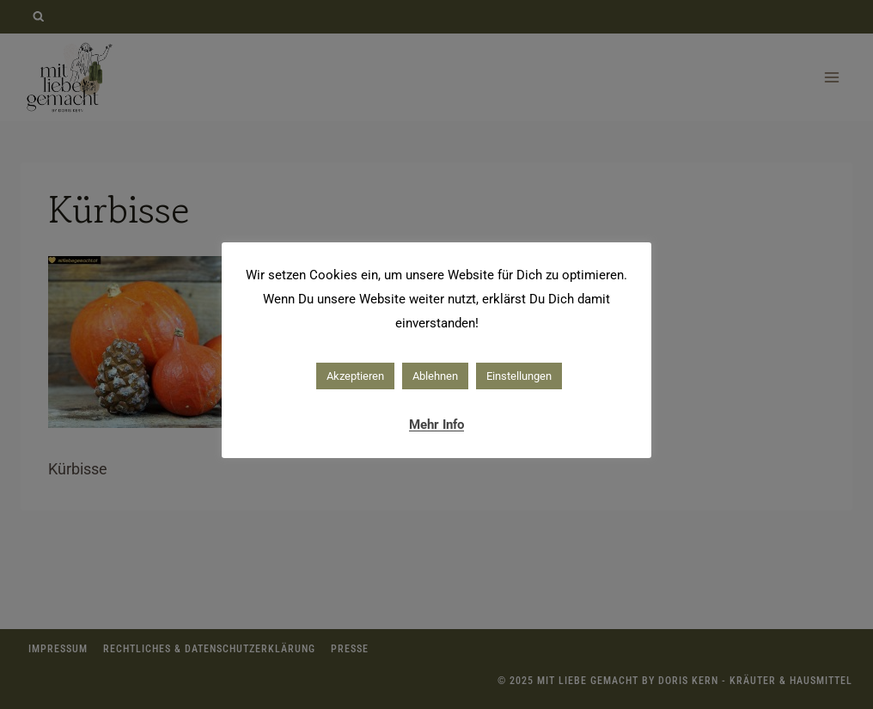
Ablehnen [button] (435, 376)
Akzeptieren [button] (355, 376)
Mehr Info (436, 424)
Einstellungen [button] (519, 376)
